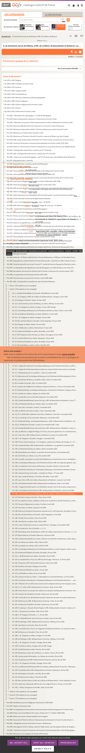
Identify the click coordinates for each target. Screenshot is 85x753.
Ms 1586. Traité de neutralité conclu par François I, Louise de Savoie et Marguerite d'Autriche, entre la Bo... (42, 264)
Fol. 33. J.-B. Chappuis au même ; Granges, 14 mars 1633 (31, 317)
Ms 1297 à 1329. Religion (13, 80)
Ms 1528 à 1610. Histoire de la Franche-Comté (20, 111)
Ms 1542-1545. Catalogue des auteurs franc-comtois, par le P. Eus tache (31, 153)
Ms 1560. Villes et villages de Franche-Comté (22, 192)
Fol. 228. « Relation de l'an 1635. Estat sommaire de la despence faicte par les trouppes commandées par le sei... (44, 584)
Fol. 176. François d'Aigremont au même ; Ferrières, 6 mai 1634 (33, 504)
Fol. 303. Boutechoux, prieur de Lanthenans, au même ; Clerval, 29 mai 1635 (38, 653)
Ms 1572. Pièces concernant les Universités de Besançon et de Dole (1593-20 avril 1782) (36, 216)
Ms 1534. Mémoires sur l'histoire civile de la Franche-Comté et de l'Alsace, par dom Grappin (38, 136)
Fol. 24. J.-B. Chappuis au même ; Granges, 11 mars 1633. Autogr (34, 307)
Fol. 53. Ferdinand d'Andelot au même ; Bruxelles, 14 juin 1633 (33, 342)
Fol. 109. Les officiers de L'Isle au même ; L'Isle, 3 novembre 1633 (33, 411)
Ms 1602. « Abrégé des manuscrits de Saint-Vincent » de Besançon (29, 723)
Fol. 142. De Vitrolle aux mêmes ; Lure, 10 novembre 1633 (31, 456)
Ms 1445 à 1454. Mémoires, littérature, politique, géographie (25, 97)
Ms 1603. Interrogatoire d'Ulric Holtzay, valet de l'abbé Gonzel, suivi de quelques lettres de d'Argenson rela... (42, 727)
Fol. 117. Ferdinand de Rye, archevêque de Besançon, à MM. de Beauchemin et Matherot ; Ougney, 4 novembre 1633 (44, 421)
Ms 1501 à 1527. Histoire (13, 108)
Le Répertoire (53, 14)
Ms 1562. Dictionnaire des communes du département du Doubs (28, 198)
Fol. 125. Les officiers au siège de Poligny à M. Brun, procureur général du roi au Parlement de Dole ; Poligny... (44, 431)
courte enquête (68, 354)
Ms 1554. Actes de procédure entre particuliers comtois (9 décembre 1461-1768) (33, 181)
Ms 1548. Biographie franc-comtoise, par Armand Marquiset (27, 164)
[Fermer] (42, 348)
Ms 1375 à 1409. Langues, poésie (15, 91)
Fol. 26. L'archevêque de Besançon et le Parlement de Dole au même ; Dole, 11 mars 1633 (42, 310)
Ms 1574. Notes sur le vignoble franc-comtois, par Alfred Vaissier (28, 223)
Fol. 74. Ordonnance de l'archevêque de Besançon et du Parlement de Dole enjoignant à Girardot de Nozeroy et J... (44, 376)
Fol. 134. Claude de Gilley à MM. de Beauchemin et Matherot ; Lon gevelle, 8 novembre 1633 (43, 445)
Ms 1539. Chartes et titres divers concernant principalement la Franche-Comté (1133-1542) (37, 143)
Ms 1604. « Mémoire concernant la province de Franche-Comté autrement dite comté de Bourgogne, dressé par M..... (42, 730)
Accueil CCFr (6, 36)
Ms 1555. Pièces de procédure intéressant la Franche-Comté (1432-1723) (31, 185)
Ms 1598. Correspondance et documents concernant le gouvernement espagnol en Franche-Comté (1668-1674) (41, 709)
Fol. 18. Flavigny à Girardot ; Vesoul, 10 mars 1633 (29, 300)
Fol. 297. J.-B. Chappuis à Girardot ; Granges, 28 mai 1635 (31, 642)
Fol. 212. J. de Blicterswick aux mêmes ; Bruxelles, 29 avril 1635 (33, 556)
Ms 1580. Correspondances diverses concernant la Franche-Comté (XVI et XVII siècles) (36, 243)
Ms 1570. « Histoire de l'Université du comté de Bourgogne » (27, 209)
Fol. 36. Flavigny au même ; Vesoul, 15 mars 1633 (28, 324)
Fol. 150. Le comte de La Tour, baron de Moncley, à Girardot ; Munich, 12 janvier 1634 (40, 466)
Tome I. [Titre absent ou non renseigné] (23, 286)
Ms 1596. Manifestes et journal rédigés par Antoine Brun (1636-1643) (30, 702)
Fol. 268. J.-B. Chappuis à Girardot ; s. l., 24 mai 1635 (30, 615)
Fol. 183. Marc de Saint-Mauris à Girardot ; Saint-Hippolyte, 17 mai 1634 (36, 514)
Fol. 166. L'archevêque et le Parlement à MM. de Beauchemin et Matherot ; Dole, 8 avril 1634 (43, 490)
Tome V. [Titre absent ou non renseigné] (23, 698)
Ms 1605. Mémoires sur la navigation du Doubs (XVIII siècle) (27, 733)
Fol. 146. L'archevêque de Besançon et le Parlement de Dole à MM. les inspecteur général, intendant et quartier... (44, 463)
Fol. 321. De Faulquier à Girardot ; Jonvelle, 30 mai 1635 (31, 673)
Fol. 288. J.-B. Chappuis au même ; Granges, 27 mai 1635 (31, 635)
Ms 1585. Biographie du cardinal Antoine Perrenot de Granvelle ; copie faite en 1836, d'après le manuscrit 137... (42, 261)
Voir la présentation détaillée (68, 68)
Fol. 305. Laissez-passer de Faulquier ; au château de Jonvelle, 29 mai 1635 (37, 656)
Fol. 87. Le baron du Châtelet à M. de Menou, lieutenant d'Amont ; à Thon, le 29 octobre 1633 (43, 386)
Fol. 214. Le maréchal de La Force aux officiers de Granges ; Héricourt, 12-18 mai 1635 (41, 559)
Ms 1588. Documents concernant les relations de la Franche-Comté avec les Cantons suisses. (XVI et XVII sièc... (41, 271)
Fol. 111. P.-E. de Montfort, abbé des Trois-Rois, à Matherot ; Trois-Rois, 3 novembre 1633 (42, 414)
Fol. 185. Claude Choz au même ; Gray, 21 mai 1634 (29, 518)
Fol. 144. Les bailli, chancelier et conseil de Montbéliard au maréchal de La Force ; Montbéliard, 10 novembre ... (44, 459)
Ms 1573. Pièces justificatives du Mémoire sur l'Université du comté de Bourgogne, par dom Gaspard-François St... (42, 219)
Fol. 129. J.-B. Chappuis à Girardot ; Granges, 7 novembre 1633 (33, 438)
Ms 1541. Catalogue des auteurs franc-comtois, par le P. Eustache (29, 150)
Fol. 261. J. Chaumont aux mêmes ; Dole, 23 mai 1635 (30, 611)
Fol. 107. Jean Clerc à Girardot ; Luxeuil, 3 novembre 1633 (31, 407)
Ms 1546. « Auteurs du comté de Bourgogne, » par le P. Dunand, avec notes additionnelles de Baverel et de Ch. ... (42, 157)
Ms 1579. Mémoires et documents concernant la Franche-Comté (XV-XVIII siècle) (34, 240)
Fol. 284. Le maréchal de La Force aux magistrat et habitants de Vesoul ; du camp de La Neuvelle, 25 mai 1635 (44, 629)
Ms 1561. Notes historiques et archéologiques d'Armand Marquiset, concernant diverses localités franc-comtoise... (41, 195)
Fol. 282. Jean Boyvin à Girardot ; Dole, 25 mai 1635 (29, 625)
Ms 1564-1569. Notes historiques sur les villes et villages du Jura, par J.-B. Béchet (34, 205)
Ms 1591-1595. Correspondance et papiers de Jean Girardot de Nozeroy (31, 281)
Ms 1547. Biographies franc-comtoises (20, 160)
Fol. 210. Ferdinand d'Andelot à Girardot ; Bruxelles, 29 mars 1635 (34, 552)
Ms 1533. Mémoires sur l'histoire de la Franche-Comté (25, 133)
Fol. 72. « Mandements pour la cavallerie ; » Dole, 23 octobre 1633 (34, 373)
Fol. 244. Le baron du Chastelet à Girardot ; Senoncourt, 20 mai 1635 (35, 594)
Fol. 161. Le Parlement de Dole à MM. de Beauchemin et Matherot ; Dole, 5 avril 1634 (40, 483)
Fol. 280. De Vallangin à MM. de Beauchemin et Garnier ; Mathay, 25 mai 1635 (38, 622)
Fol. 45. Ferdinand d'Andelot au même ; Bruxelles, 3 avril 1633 (33, 331)
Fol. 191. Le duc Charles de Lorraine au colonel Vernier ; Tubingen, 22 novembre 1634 (40, 525)
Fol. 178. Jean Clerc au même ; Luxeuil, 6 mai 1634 (29, 507)
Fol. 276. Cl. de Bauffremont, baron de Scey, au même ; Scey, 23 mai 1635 (36, 618)
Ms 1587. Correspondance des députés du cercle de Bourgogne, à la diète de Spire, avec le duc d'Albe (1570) (41, 268)
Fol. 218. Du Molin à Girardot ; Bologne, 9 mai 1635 (29, 566)
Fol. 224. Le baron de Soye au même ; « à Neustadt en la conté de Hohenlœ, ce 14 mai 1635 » (43, 577)
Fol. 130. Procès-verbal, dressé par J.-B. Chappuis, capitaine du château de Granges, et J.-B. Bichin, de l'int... (44, 442)
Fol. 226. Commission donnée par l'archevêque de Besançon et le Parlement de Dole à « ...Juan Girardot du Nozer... (44, 580)
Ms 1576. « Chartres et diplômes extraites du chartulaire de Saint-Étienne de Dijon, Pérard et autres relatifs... (42, 230)
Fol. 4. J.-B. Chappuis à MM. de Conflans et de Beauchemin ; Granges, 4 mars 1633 (40, 297)
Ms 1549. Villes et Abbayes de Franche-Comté (22, 167)
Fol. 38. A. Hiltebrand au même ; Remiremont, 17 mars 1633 (32, 328)
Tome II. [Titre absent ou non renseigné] (23, 289)
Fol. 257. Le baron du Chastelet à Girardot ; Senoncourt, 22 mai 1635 (35, 604)
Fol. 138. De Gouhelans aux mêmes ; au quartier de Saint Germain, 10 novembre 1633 (41, 452)
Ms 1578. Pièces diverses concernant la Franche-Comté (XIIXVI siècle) (31, 236)
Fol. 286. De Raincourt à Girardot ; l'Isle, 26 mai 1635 (29, 632)
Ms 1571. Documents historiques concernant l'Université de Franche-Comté (32, 212)
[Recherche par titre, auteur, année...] (39, 20)
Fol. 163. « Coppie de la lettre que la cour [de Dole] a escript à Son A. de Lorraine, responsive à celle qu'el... (44, 487)
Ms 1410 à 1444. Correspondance (16, 94)
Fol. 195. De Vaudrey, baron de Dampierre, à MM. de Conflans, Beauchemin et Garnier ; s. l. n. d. (44, 532)
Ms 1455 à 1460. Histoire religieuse (16, 101)
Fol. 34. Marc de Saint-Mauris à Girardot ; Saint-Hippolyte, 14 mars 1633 (36, 321)
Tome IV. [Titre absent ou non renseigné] (23, 695)
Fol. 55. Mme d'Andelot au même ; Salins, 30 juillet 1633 (31, 345)
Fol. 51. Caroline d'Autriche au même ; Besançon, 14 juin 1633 (33, 338)
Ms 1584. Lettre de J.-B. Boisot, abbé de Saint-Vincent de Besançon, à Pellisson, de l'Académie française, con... (42, 257)
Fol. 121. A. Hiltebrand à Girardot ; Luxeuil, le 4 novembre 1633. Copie (35, 425)
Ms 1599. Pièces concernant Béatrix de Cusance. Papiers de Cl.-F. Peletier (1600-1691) (36, 713)
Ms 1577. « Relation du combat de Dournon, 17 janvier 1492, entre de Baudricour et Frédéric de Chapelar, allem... (42, 233)
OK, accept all (19, 743)
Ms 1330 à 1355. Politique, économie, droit (19, 84)
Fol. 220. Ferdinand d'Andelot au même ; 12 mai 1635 (30, 570)
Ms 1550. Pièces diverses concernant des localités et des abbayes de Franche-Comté (35, 171)
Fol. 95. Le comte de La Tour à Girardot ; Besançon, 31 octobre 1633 (35, 397)
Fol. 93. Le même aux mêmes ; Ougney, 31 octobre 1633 (30, 393)
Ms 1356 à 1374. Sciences (13, 87)
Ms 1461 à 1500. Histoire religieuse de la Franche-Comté (23, 104)
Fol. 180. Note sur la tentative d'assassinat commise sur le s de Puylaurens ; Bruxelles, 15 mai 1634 (44, 511)
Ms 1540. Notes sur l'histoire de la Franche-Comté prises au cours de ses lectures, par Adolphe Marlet (41, 147)
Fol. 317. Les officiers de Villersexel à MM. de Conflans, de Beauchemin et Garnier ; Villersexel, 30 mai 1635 (44, 667)
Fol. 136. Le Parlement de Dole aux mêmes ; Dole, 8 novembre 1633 (34, 449)
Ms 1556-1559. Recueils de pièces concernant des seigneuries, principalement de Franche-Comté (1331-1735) (41, 188)
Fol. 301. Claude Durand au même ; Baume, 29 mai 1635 (31, 649)
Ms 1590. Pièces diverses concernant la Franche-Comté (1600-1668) (29, 278)
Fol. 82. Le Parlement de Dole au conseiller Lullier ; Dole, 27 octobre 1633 (36, 380)
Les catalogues (14, 14)
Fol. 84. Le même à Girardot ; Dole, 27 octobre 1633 (29, 383)
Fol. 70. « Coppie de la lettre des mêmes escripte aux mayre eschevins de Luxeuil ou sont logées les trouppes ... (44, 369)
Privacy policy (42, 749)
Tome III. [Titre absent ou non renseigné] (23, 691)
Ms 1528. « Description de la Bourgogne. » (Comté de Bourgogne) (29, 115)
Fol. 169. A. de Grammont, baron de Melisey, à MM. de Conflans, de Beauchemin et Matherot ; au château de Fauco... (44, 494)
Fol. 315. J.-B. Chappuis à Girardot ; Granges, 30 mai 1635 (31, 663)
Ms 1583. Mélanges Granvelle (17, 254)
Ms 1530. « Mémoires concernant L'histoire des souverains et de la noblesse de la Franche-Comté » (40, 122)
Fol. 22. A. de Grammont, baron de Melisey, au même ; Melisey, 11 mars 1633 (37, 303)
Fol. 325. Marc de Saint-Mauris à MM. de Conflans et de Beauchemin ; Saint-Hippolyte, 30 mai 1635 (44, 680)
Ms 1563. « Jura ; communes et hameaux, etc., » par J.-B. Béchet (28, 202)
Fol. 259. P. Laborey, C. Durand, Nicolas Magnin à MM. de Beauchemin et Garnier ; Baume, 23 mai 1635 (44, 608)
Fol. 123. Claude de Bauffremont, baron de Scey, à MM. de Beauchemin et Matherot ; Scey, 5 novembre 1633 (44, 428)
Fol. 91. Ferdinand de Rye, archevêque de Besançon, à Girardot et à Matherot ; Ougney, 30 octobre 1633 (44, 390)
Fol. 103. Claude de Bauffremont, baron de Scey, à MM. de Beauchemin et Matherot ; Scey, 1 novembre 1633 (44, 400)
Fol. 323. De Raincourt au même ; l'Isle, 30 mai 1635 (29, 677)
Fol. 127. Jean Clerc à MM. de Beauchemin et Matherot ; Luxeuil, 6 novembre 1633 (39, 435)
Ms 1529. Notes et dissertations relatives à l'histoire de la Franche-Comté (31, 119)
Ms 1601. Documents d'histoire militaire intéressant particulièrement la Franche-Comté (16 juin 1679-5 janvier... (41, 720)
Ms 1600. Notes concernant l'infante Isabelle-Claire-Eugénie (27, 716)
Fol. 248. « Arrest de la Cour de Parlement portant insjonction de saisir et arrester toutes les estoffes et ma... (44, 597)
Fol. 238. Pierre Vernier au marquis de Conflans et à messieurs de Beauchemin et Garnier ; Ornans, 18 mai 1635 (44, 590)
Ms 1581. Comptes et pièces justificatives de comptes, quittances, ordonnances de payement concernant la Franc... (41, 247)
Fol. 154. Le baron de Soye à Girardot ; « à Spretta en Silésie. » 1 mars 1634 (37, 473)
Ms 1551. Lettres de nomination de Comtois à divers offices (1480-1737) (31, 174)
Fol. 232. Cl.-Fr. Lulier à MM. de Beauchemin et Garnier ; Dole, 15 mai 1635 (37, 587)
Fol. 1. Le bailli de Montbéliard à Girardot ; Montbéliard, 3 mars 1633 (35, 293)
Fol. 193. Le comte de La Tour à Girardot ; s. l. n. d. (29, 528)
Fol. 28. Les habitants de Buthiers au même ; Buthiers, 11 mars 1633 (35, 314)
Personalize (68, 743)
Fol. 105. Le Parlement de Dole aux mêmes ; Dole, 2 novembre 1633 (34, 404)
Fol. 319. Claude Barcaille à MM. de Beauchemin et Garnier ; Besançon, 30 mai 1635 (40, 670)
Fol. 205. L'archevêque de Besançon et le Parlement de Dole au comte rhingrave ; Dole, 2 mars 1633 (44, 549)
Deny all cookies (44, 743)
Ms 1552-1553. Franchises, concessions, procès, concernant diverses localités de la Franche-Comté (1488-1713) (41, 178)
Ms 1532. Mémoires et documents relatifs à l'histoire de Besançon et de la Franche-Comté (37, 129)
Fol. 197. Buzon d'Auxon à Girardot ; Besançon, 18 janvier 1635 (33, 535)
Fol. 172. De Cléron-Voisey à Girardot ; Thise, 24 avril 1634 (31, 497)
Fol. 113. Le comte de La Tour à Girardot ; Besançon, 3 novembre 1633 (35, 418)
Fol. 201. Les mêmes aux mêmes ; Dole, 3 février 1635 (29, 542)
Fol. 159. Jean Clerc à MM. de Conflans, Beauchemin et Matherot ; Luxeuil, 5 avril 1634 (41, 480)
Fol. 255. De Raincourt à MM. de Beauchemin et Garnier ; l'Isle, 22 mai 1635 (37, 601)
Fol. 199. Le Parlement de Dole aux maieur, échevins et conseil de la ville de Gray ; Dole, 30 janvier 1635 (44, 539)
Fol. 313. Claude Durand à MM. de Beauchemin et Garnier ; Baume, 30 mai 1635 (39, 660)
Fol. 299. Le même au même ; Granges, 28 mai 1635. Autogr (32, 646)
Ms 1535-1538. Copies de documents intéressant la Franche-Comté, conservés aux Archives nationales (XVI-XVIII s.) (41, 140)
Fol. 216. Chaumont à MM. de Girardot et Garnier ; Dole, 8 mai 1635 (34, 563)
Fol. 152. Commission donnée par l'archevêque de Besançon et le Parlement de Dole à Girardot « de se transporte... (44, 469)
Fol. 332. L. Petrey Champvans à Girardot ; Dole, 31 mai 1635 (32, 687)
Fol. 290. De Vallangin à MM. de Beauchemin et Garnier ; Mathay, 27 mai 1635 (38, 639)
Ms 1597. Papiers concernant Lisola (19, 706)
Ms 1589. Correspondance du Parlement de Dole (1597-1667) (27, 274)
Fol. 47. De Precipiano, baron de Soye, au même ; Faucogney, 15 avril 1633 (37, 335)
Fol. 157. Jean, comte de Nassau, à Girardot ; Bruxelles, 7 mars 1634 (35, 476)
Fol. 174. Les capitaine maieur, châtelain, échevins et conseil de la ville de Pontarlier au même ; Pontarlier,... (44, 501)
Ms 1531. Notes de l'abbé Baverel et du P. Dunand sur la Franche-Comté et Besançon (35, 126)
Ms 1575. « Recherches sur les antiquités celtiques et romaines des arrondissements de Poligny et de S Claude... (42, 226)
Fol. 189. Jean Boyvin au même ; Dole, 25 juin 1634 (29, 521)
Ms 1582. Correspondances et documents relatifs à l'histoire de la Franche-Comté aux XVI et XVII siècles (41, 250)
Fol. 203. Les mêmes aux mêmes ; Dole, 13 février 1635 (30, 546)
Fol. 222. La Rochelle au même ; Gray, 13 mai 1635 (29, 573)
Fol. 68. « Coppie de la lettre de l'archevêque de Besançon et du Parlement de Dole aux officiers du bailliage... (44, 366)
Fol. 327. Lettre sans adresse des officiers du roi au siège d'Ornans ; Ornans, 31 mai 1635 (41, 684)
